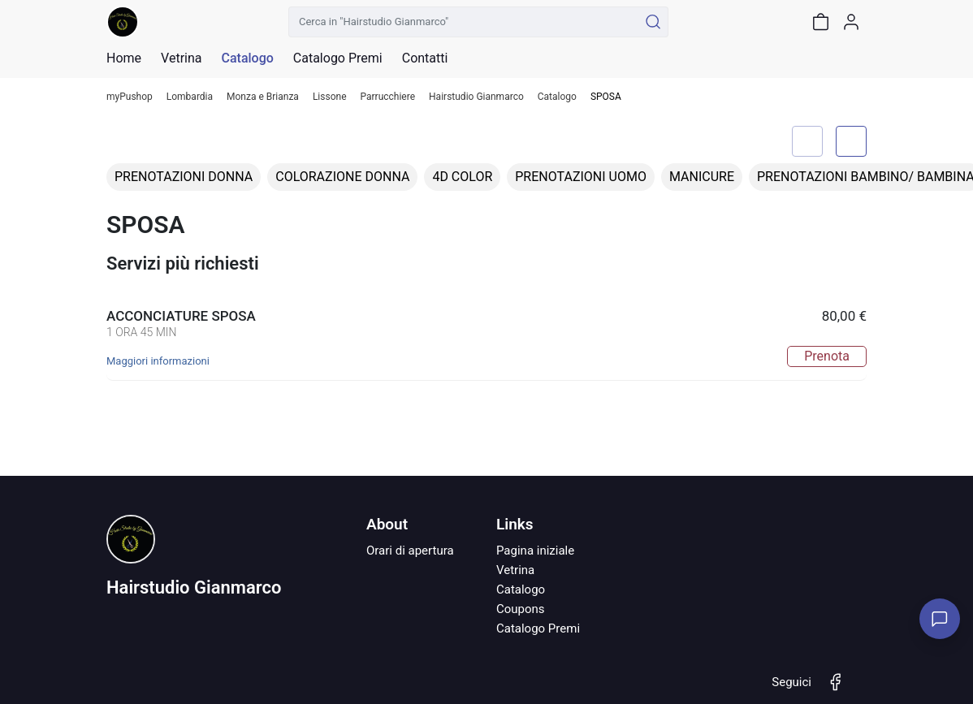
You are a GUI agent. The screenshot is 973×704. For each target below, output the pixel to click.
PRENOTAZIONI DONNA (184, 176)
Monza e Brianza (263, 97)
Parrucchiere (388, 97)
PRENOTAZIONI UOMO (581, 176)
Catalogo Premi (538, 628)
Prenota (827, 356)
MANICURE (701, 176)
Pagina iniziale (535, 550)
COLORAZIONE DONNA (342, 176)
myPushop (129, 97)
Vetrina (515, 570)
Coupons (520, 609)
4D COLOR (462, 176)
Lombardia (189, 97)
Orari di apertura (410, 550)
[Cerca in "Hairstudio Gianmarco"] (463, 21)
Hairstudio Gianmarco (476, 97)
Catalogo (247, 58)
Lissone (330, 97)
